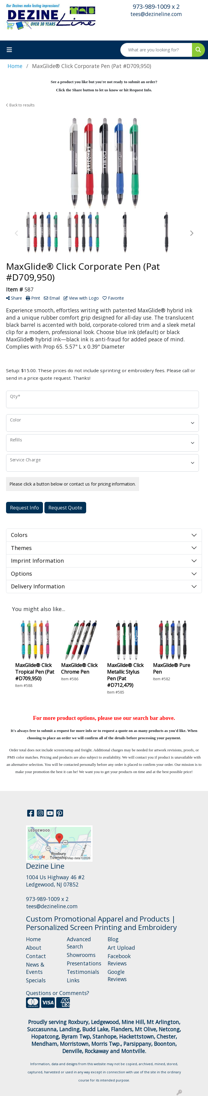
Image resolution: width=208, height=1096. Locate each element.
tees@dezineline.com (156, 14)
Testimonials (83, 971)
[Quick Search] (156, 50)
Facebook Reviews (119, 959)
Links (73, 980)
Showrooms (81, 954)
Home (33, 939)
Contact (36, 956)
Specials (36, 980)
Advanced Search (79, 942)
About (33, 947)
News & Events (35, 968)
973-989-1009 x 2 (156, 6)
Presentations (83, 963)
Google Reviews (117, 975)
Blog (113, 939)
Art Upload (121, 947)
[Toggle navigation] (9, 50)
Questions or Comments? (57, 993)
